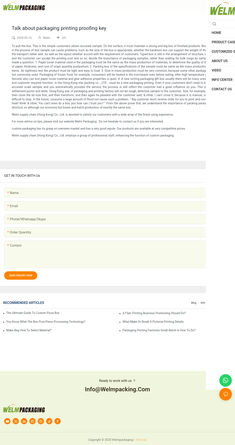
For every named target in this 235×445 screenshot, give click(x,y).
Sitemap (141, 439)
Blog (193, 302)
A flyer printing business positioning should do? (154, 313)
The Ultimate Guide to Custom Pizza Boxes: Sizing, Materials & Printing (32, 313)
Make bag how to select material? (29, 330)
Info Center (207, 302)
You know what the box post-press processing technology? (45, 321)
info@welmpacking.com (117, 389)
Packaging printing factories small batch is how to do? (159, 330)
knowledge (223, 302)
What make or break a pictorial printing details (153, 321)
